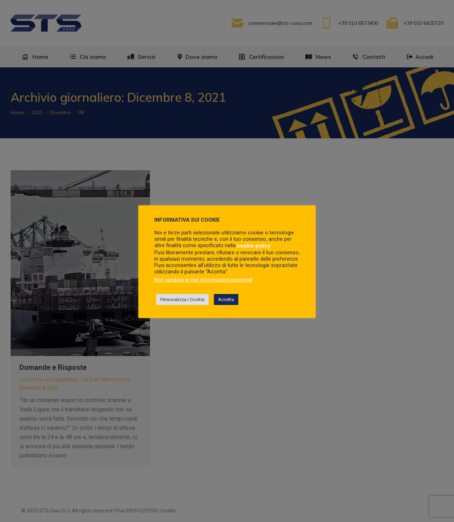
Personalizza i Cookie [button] (182, 299)
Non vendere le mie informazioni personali (203, 280)
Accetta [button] (226, 299)
